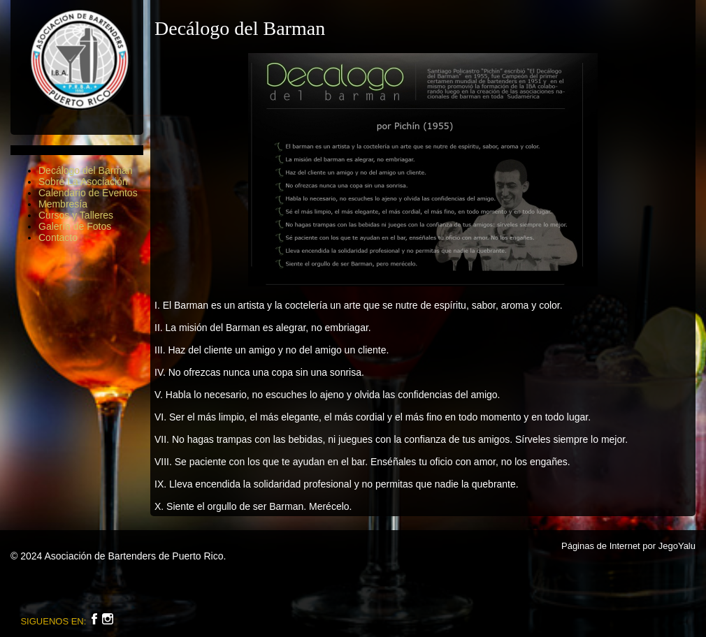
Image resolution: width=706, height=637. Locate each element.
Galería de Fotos (74, 226)
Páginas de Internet (600, 546)
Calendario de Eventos (88, 192)
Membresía (62, 204)
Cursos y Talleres (75, 215)
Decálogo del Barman (85, 170)
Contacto (58, 237)
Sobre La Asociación (83, 181)
